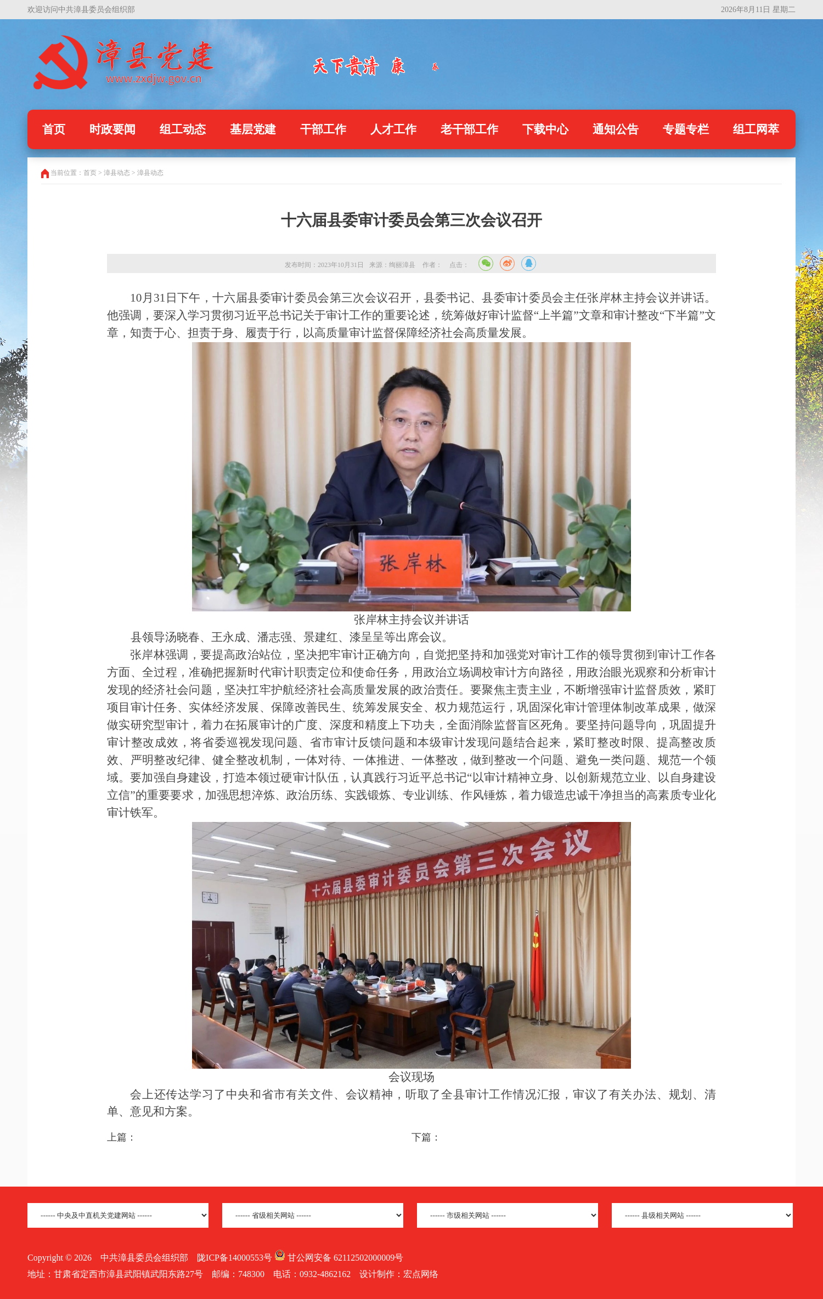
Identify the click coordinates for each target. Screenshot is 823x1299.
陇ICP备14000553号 (234, 1257)
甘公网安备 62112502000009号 (338, 1257)
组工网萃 (756, 129)
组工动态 (183, 129)
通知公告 (616, 129)
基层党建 (253, 129)
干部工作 (323, 129)
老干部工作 (469, 129)
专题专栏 (686, 129)
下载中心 (545, 129)
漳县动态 (150, 173)
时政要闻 (112, 129)
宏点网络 (420, 1274)
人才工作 (393, 129)
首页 (53, 129)
